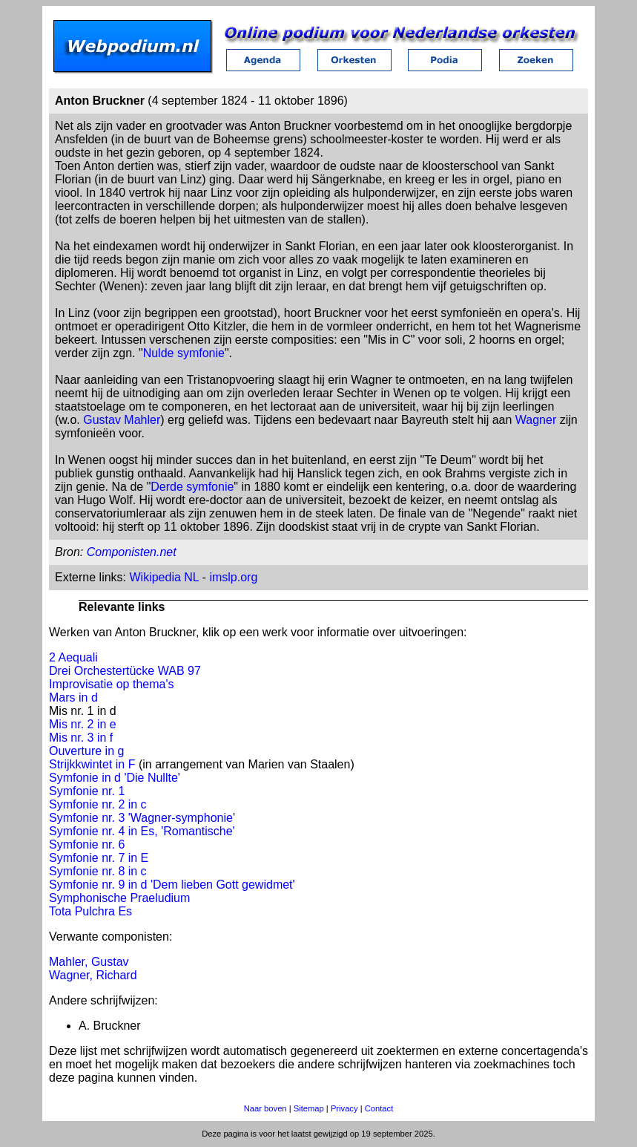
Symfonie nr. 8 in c (98, 871)
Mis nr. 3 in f (81, 737)
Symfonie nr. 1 (87, 791)
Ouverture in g (86, 751)
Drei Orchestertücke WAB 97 (125, 670)
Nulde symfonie (184, 353)
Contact (379, 1108)
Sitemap (309, 1108)
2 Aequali (73, 657)
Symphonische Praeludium (119, 898)
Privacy (344, 1108)
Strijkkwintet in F (92, 764)
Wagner (535, 420)
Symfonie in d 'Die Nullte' (114, 777)
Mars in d (73, 697)
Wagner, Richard (93, 975)
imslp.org (233, 577)
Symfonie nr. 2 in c (98, 804)
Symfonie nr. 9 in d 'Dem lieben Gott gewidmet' (172, 884)
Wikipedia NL (164, 577)
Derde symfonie (192, 486)
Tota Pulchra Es (90, 911)
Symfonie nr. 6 (87, 844)
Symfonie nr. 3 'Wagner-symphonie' (142, 817)
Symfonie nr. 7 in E (98, 858)
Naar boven (265, 1108)
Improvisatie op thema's (111, 684)
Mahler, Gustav (89, 961)
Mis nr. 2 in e (82, 724)
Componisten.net (131, 552)
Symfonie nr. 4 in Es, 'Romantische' (142, 831)
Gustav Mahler (121, 420)
